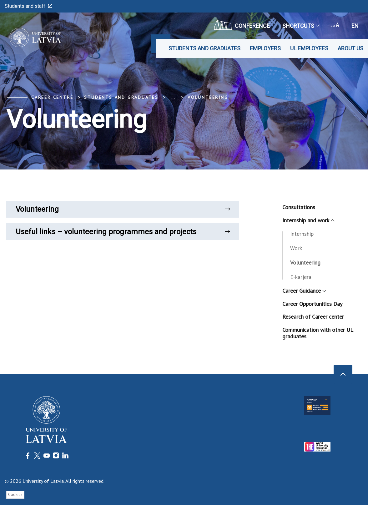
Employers (265, 48)
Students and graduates (204, 48)
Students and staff (28, 6)
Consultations (298, 207)
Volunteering (208, 97)
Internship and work (308, 220)
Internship (302, 233)
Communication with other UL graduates (317, 333)
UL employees (309, 48)
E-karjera (300, 276)
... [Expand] (173, 97)
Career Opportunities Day (312, 303)
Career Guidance (303, 290)
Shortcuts (300, 26)
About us (350, 48)
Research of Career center (313, 316)
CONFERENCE (242, 25)
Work (296, 248)
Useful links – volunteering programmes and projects (123, 231)
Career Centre (52, 97)
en (355, 26)
